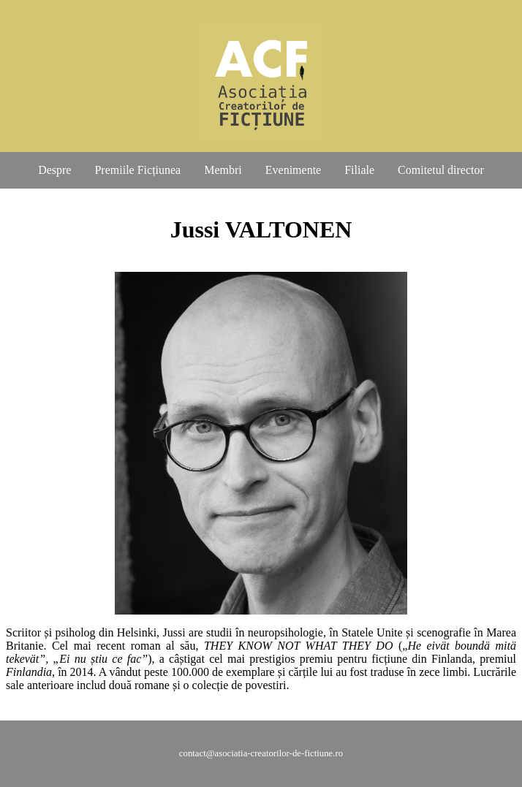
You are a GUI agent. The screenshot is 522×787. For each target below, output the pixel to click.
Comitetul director (441, 170)
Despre (54, 170)
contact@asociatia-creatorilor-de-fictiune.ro (261, 753)
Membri (223, 170)
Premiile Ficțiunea (137, 170)
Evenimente (293, 170)
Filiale (359, 170)
